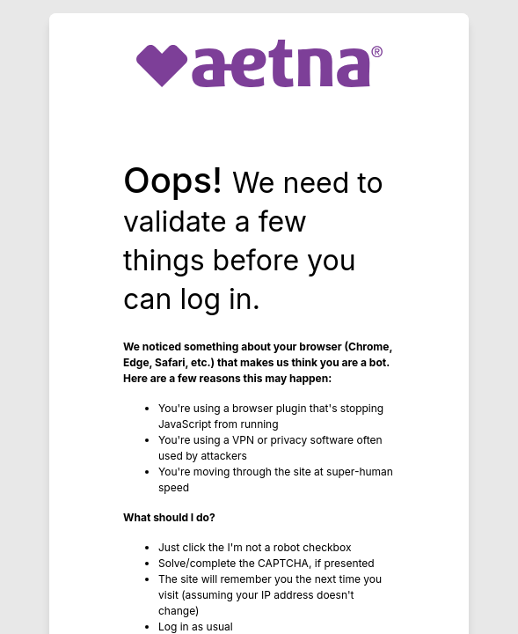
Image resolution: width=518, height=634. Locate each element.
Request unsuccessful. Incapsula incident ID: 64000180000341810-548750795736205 (259, 317)
